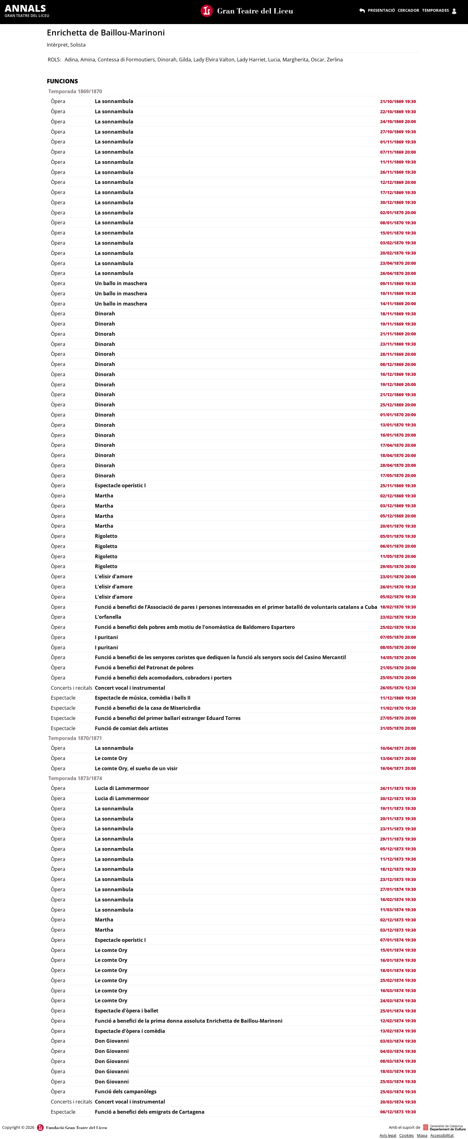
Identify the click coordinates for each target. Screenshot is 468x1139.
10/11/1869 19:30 (398, 293)
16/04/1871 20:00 (398, 768)
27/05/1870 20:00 (398, 718)
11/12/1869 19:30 (398, 698)
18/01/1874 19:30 (398, 970)
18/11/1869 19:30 (398, 314)
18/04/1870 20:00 (398, 455)
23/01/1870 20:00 (398, 577)
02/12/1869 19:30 (398, 496)
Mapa (422, 1135)
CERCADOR (408, 10)
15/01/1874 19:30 (398, 950)
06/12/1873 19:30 (398, 1112)
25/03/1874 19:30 (398, 1081)
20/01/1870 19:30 (398, 526)
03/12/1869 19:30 (398, 506)
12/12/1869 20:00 (398, 182)
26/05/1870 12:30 (398, 688)
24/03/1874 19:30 (398, 1001)
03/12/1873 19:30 (398, 930)
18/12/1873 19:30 (398, 869)
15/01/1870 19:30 (398, 233)
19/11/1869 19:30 (398, 324)
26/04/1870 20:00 (398, 273)
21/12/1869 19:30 (398, 394)
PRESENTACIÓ (381, 10)
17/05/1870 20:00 (398, 475)
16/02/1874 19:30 (398, 899)
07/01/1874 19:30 (398, 940)
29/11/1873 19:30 (398, 839)
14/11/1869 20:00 (398, 303)
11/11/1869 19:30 (398, 162)
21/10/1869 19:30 (398, 101)
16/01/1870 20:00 (398, 435)
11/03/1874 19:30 (398, 909)
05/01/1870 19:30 (398, 536)
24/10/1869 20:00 (398, 121)
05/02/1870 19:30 (398, 597)
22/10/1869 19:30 (398, 111)
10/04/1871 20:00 (398, 748)
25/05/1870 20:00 (398, 677)
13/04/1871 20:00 (398, 758)
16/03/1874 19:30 (398, 990)
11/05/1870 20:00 (398, 556)
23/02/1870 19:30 (398, 617)
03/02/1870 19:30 (398, 243)
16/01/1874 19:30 (398, 960)
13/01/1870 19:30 (398, 425)
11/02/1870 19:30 (398, 708)
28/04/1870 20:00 (398, 465)
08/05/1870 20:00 (398, 647)
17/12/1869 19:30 (398, 192)
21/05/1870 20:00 (398, 668)
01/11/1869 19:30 (398, 142)
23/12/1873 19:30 (398, 879)
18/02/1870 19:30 (398, 607)
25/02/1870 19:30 (398, 627)
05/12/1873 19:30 (398, 849)
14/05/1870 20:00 (398, 657)
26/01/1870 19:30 (398, 587)
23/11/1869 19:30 (398, 344)
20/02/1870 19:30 (398, 253)
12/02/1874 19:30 (398, 1021)
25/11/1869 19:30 (398, 485)
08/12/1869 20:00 (398, 364)
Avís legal (388, 1135)
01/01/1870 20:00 (398, 415)
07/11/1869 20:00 (398, 152)
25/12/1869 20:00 (398, 405)
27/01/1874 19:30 (398, 889)
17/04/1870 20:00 (398, 445)
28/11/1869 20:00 (398, 354)
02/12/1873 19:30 (398, 920)
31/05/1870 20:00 (398, 728)
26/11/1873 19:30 (398, 788)
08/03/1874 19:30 (398, 1061)
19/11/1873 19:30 (398, 808)
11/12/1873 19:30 (398, 859)
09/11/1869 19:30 (398, 283)
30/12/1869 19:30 (398, 202)
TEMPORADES (435, 10)
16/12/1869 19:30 (398, 374)
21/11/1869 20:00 (398, 334)
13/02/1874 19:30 (398, 1031)
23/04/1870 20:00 (398, 263)
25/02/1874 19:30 (398, 980)
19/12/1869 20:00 (398, 384)
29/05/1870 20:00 (398, 566)
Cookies (406, 1135)
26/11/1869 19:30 (398, 172)
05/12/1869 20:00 (398, 516)
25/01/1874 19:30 (398, 1011)
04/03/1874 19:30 (398, 1051)
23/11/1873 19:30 (398, 829)
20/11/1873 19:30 (398, 818)
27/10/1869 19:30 (398, 132)
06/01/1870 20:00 (398, 546)
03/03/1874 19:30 (398, 1041)
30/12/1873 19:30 (398, 798)
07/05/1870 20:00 (398, 637)
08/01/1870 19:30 (398, 223)
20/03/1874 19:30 (398, 1102)
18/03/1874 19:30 (398, 1071)
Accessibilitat (442, 1135)
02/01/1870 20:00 (398, 212)
